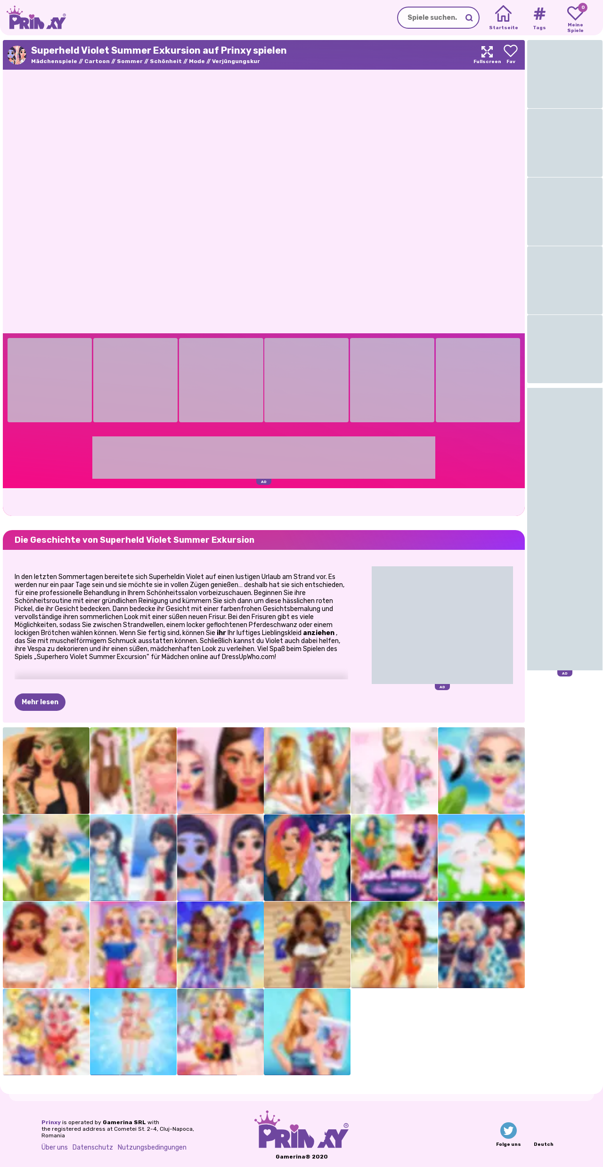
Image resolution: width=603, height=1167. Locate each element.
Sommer (130, 61)
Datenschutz (93, 1147)
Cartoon (97, 61)
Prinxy (51, 1122)
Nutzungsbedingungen (152, 1147)
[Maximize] (487, 55)
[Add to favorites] (511, 55)
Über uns (54, 1147)
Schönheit (166, 61)
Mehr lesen (40, 702)
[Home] (503, 18)
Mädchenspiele (54, 61)
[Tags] (539, 18)
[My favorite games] (575, 18)
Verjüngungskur (236, 61)
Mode (197, 61)
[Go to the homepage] (33, 17)
